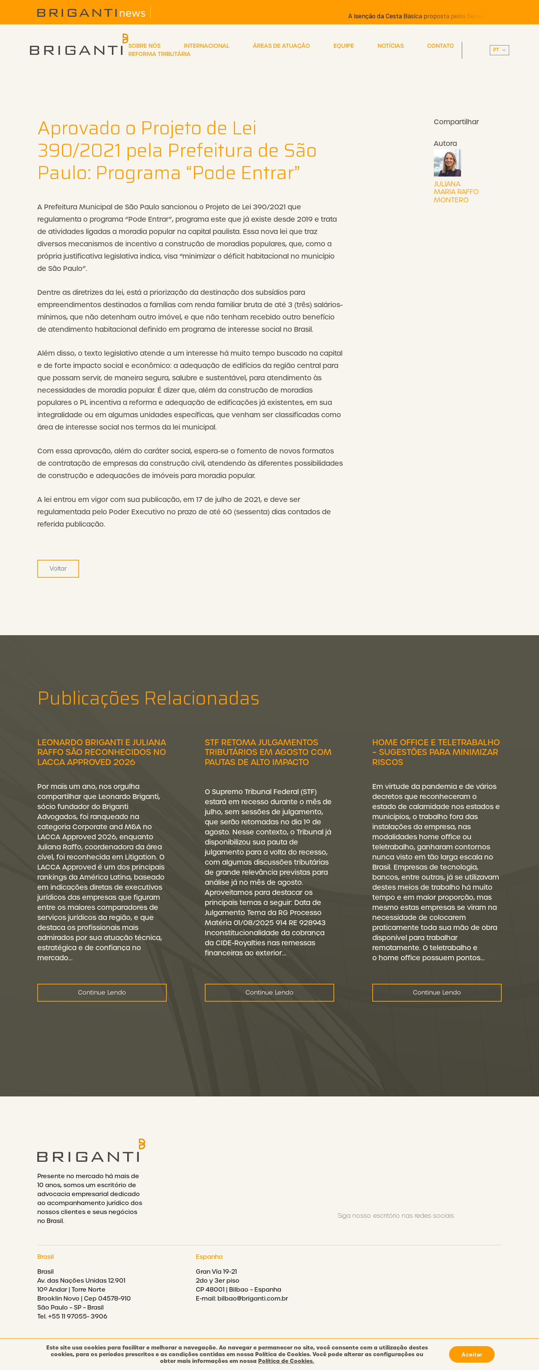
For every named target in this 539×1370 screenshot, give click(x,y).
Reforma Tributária (159, 54)
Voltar (58, 568)
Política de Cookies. (286, 1361)
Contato (440, 46)
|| (499, 50)
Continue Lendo (102, 998)
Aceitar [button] (471, 1354)
